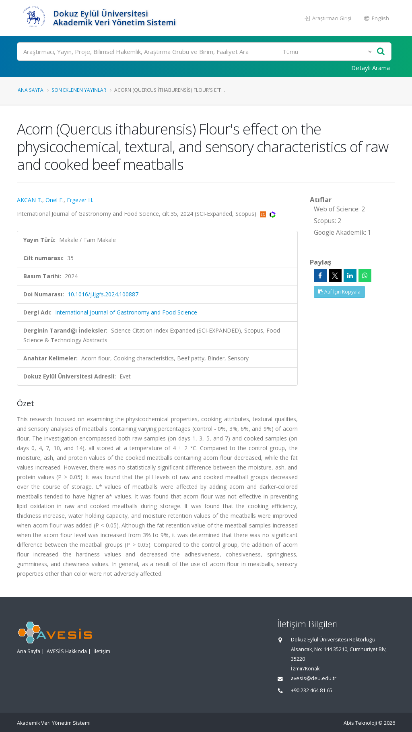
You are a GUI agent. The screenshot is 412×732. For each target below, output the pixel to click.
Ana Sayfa (30, 90)
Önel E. (54, 200)
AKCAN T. (29, 200)
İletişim (101, 651)
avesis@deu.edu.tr (313, 678)
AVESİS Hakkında (67, 651)
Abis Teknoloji (360, 723)
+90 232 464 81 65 (311, 690)
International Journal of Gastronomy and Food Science (126, 312)
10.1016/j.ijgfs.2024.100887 (103, 294)
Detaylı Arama (370, 68)
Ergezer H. (80, 200)
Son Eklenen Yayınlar (79, 90)
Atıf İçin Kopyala (339, 291)
